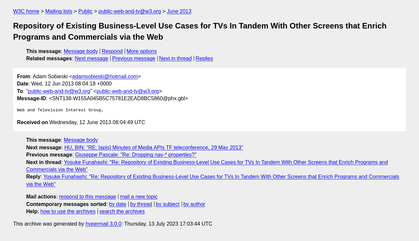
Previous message (133, 58)
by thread (141, 204)
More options (142, 51)
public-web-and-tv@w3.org (130, 11)
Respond (112, 51)
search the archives (122, 211)
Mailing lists (58, 11)
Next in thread (175, 58)
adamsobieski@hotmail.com (105, 76)
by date (117, 204)
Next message (91, 58)
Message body (81, 51)
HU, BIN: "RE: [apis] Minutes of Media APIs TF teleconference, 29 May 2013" (153, 147)
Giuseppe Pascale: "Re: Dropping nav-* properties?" (135, 155)
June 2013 (179, 11)
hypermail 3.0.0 (103, 224)
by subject (167, 204)
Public (85, 11)
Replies (204, 58)
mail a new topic (139, 196)
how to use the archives (68, 211)
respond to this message (87, 196)
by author (194, 204)
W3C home (26, 11)
